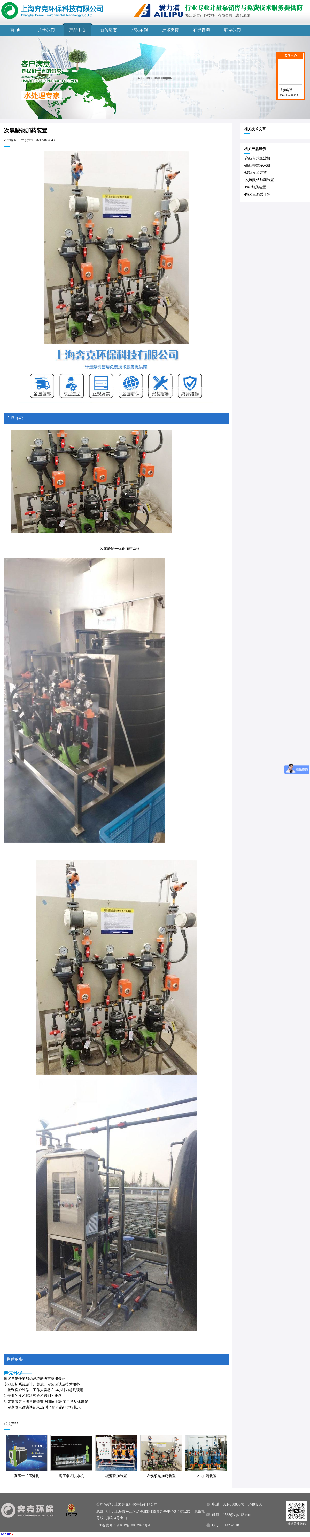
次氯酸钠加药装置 (161, 1476)
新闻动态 (108, 30)
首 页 (15, 30)
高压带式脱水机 (71, 1476)
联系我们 (232, 30)
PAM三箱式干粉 (258, 194)
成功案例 (139, 30)
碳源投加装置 (116, 1476)
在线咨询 (201, 30)
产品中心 (77, 30)
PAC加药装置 (205, 1476)
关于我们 (46, 30)
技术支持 (170, 30)
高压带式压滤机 (26, 1476)
